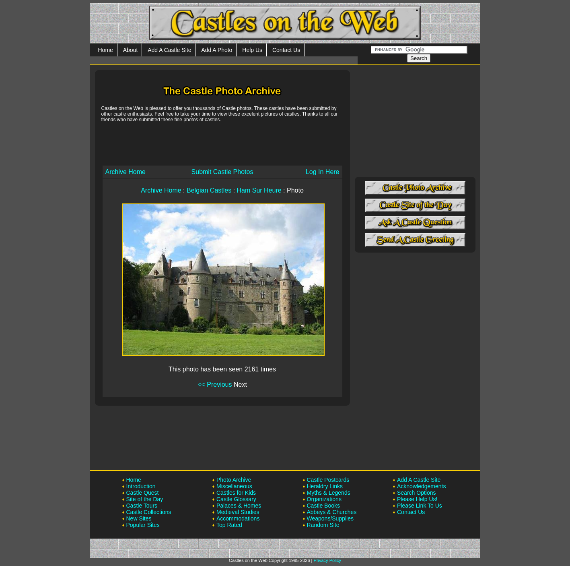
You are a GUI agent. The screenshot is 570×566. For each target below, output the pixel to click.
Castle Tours (142, 505)
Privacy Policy (327, 560)
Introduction (141, 486)
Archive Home (125, 171)
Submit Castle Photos (222, 171)
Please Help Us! (417, 499)
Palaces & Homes (238, 505)
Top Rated (229, 525)
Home (105, 50)
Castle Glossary (236, 499)
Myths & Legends (328, 492)
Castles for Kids (236, 492)
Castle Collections (148, 512)
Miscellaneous (234, 486)
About (130, 50)
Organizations (324, 499)
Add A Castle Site (169, 50)
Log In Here (323, 171)
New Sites (139, 518)
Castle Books (323, 505)
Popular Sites (143, 525)
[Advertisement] (222, 143)
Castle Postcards (328, 480)
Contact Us (286, 50)
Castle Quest (142, 492)
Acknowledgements (421, 486)
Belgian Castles (209, 190)
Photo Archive (233, 480)
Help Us (252, 50)
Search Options (416, 492)
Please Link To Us (419, 505)
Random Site (323, 525)
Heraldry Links (325, 486)
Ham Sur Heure (259, 190)
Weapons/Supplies (330, 518)
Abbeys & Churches (332, 512)
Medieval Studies (237, 512)
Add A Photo (216, 50)
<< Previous (215, 384)
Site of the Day (144, 499)
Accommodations (237, 518)
